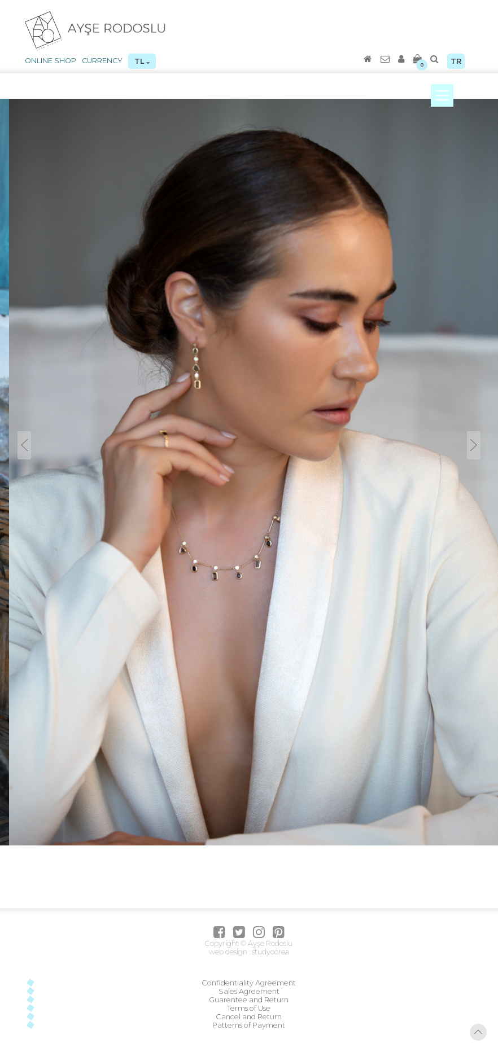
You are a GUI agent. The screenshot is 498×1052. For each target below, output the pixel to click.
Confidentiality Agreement (249, 983)
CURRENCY (102, 60)
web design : (229, 952)
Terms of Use (248, 1008)
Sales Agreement (249, 991)
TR (456, 61)
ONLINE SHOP (50, 60)
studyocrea (269, 952)
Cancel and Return (249, 1016)
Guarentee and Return (249, 1000)
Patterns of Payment (248, 1025)
